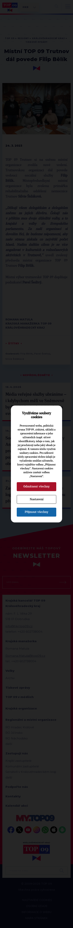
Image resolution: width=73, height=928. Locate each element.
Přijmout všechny (36, 511)
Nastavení (36, 499)
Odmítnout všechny (36, 486)
